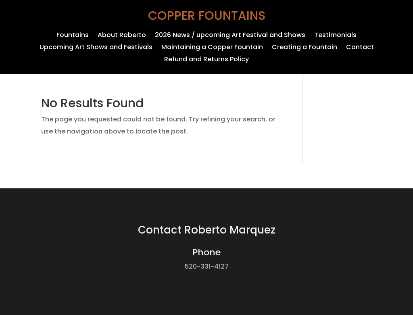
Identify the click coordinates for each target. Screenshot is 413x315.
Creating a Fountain (304, 48)
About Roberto (122, 36)
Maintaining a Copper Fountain (212, 48)
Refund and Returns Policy (206, 60)
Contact (360, 48)
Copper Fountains (206, 15)
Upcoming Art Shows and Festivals (96, 48)
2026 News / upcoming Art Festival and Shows (230, 36)
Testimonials (335, 36)
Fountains (72, 36)
